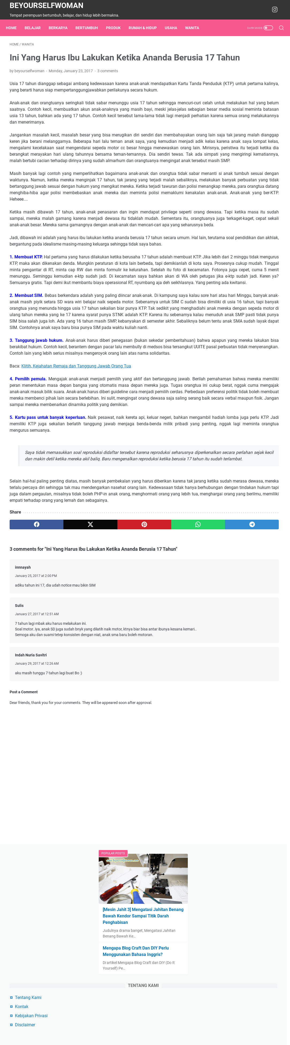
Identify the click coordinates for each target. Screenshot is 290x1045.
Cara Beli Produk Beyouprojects (244, 332)
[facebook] (28, 689)
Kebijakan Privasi (231, 213)
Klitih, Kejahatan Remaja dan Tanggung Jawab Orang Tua (76, 491)
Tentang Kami (228, 195)
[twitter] (64, 689)
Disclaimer (225, 222)
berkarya (61, 28)
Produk (117, 28)
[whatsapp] (136, 689)
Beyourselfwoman (46, 5)
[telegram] (172, 689)
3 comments (107, 87)
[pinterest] (100, 689)
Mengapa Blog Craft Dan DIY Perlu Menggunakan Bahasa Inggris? (241, 146)
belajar (36, 28)
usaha (175, 28)
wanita (196, 28)
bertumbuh (90, 28)
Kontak (221, 204)
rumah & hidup (146, 28)
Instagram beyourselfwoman (242, 350)
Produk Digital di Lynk (235, 341)
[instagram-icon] (276, 10)
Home (15, 28)
